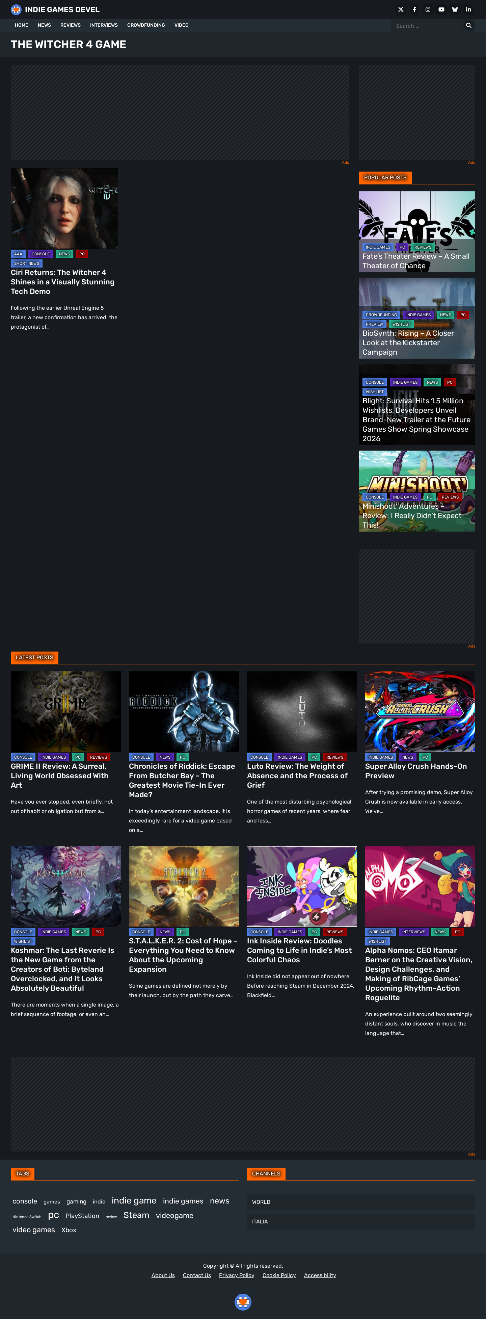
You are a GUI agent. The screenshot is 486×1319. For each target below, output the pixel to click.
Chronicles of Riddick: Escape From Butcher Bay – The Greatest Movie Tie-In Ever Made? (182, 780)
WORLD (261, 1202)
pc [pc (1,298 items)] (53, 1214)
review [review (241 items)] (111, 1217)
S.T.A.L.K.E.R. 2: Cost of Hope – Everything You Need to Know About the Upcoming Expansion (183, 955)
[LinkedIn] (468, 9)
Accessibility (320, 1275)
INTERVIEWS (104, 25)
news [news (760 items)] (220, 1201)
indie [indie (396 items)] (99, 1201)
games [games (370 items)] (52, 1201)
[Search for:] (468, 25)
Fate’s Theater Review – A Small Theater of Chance (415, 261)
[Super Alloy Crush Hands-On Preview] (420, 711)
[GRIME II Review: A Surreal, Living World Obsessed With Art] (66, 711)
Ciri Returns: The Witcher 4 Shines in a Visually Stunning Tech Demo (63, 282)
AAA (18, 254)
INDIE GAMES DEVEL (62, 9)
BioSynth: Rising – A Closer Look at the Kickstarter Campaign (408, 343)
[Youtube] (441, 9)
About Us (163, 1275)
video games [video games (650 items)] (33, 1229)
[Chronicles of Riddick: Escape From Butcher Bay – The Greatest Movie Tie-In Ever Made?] (184, 711)
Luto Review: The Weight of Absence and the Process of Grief (297, 776)
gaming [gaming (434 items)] (76, 1201)
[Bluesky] (455, 9)
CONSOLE (41, 254)
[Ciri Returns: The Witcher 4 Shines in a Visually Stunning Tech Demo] (64, 208)
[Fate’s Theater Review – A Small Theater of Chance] (417, 231)
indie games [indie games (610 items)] (183, 1201)
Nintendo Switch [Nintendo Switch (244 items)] (27, 1217)
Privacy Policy (236, 1275)
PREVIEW (374, 324)
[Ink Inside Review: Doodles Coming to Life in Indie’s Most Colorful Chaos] (302, 886)
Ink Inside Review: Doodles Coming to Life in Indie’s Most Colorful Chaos (299, 950)
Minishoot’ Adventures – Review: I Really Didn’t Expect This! (412, 516)
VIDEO (181, 25)
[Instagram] (428, 9)
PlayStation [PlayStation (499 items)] (82, 1216)
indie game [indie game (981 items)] (134, 1200)
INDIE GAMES (378, 247)
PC (82, 254)
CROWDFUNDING (146, 25)
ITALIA (260, 1221)
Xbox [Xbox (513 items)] (68, 1230)
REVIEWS (70, 25)
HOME (21, 25)
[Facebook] (414, 9)
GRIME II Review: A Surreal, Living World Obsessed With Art (60, 776)
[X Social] (401, 9)
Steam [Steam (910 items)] (137, 1215)
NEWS (44, 25)
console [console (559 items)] (24, 1201)
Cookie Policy (279, 1275)
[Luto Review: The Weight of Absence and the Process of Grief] (302, 711)
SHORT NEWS (26, 263)
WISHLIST (401, 324)
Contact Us (197, 1275)
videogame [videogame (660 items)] (174, 1215)
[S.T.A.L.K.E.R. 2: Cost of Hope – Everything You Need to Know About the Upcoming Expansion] (184, 886)
